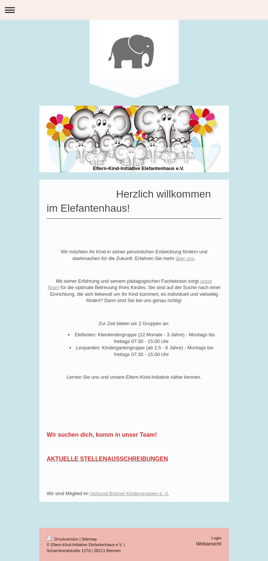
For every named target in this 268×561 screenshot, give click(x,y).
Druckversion (63, 539)
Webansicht (209, 543)
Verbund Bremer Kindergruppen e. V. (129, 493)
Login (217, 538)
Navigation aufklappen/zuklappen (134, 10)
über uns (184, 258)
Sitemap (89, 539)
